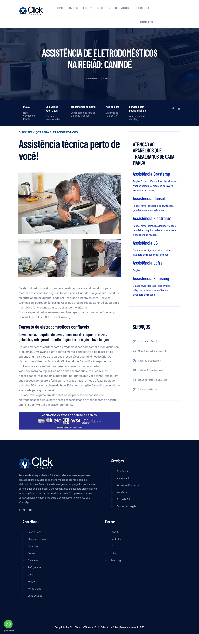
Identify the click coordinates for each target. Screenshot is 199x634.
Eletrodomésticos (97, 8)
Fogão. (136, 270)
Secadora (33, 546)
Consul (114, 532)
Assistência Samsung (151, 278)
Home (60, 8)
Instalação (122, 492)
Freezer (32, 553)
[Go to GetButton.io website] (8, 631)
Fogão (31, 582)
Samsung (115, 560)
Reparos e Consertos (146, 360)
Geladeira (33, 560)
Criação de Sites (110, 627)
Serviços (122, 8)
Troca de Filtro (124, 499)
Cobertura (141, 8)
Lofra (113, 553)
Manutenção (123, 478)
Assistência (123, 471)
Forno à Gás (34, 589)
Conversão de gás (145, 389)
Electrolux (115, 539)
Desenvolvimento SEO (132, 627)
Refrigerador (35, 567)
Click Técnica (76, 627)
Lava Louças (35, 596)
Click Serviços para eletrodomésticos (48, 132)
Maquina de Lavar (37, 539)
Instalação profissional (147, 370)
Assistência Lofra (148, 263)
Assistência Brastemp (151, 174)
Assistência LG (145, 243)
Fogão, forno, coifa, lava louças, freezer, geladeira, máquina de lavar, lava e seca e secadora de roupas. (154, 230)
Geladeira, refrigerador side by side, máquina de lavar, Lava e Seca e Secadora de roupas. (152, 290)
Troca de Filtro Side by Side (150, 380)
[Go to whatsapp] (8, 624)
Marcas (73, 8)
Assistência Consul (149, 198)
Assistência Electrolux (152, 218)
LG (112, 546)
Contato (146, 22)
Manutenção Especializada (150, 351)
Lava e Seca (34, 532)
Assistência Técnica (146, 341)
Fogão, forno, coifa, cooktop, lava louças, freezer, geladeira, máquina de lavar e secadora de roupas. (155, 186)
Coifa (31, 575)
